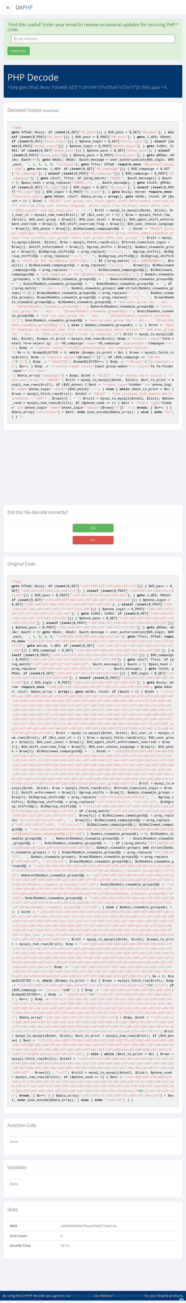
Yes (93, 528)
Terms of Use (82, 1295)
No (93, 540)
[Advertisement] (45, 469)
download (50, 110)
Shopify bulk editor (129, 1295)
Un (24, 7)
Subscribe (18, 50)
